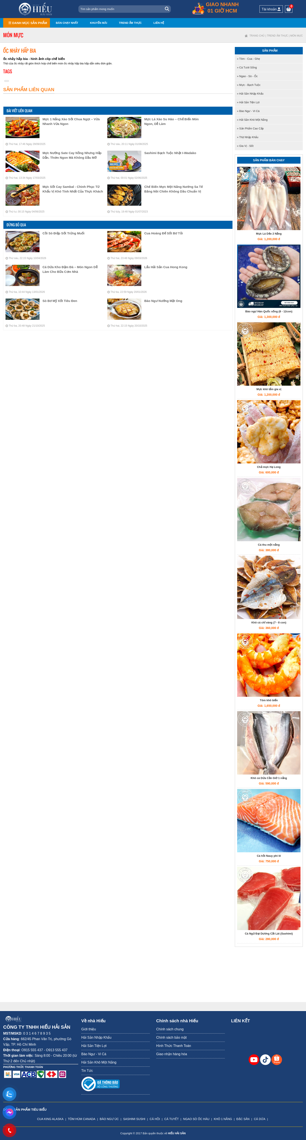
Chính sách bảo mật (171, 1037)
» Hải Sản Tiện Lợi (248, 102)
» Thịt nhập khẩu (247, 137)
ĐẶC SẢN (243, 1119)
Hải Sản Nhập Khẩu (96, 1037)
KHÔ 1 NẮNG (223, 1119)
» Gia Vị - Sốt (245, 145)
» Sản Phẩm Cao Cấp (250, 128)
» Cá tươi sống (247, 67)
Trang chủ (257, 35)
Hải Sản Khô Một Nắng (98, 1062)
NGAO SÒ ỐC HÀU (196, 1119)
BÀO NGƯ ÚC (109, 1119)
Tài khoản (271, 9)
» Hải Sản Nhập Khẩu (250, 93)
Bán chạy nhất (67, 22)
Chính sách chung (170, 1029)
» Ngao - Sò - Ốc (247, 76)
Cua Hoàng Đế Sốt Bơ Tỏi (163, 233)
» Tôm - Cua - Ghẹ (248, 58)
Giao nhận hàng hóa (171, 1054)
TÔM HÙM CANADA (81, 1119)
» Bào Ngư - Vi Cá (248, 111)
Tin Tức (87, 1070)
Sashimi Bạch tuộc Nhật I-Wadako (170, 153)
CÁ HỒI (155, 1119)
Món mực (296, 35)
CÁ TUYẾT (171, 1119)
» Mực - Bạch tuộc (249, 84)
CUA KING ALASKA (50, 1119)
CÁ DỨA (259, 1119)
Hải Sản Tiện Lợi (94, 1046)
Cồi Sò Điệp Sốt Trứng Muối (63, 233)
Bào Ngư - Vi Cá (93, 1054)
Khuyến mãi (98, 22)
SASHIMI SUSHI (134, 1119)
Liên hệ (158, 22)
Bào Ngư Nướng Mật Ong (163, 301)
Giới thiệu (88, 1029)
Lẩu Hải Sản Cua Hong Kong (165, 267)
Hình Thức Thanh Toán (173, 1046)
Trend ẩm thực (130, 22)
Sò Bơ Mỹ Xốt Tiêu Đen (59, 301)
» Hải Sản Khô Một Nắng (252, 119)
